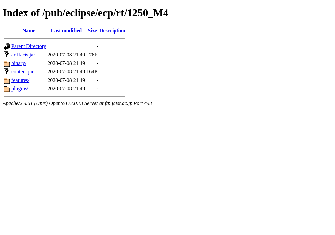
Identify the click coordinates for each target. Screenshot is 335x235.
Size (92, 30)
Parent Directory (28, 46)
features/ (20, 80)
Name (28, 30)
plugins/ (19, 88)
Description (112, 30)
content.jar (22, 71)
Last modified (66, 30)
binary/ (18, 63)
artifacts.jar (23, 54)
